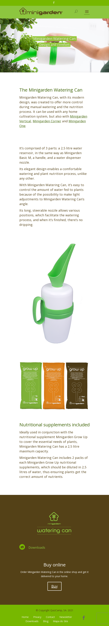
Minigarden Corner (47, 121)
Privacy (37, 617)
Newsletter (65, 617)
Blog (45, 621)
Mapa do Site (60, 621)
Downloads (36, 547)
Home (25, 617)
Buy (54, 586)
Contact (50, 617)
